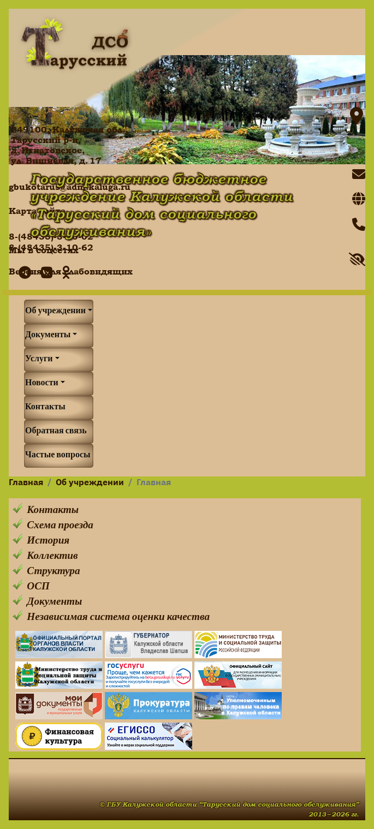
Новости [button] (41, 383)
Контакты (45, 407)
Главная (26, 483)
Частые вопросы (58, 455)
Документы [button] (47, 335)
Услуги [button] (39, 359)
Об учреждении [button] (55, 311)
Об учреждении (90, 483)
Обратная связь (56, 431)
